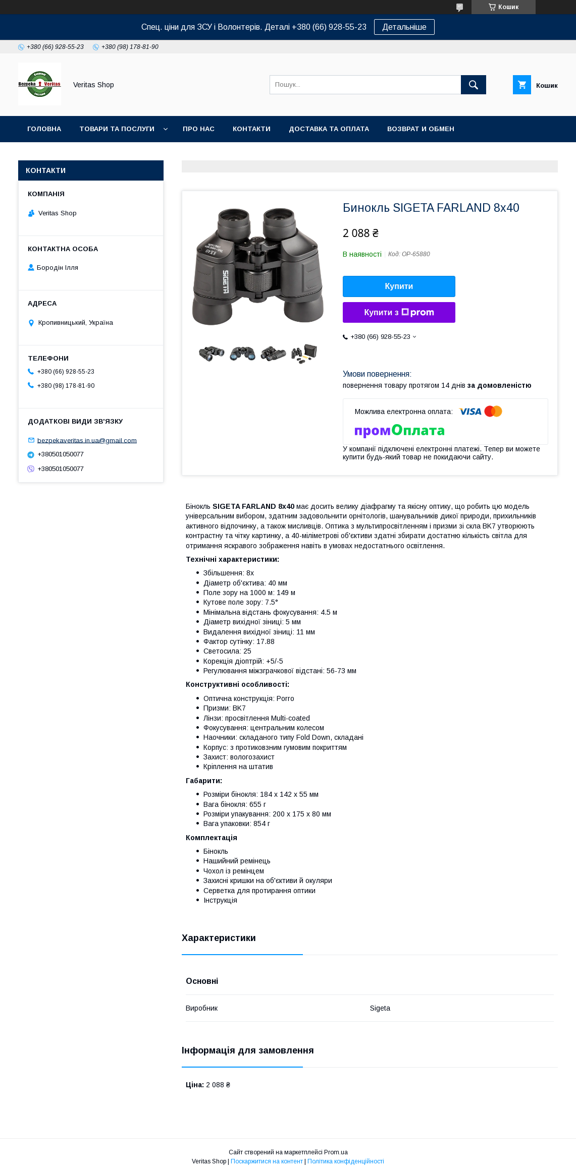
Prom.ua (336, 1152)
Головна (44, 129)
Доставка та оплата (329, 129)
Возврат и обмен (420, 129)
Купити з (399, 312)
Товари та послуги (116, 129)
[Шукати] (473, 84)
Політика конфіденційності (345, 1161)
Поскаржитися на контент (267, 1161)
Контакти (252, 129)
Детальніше (404, 27)
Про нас (199, 129)
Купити (399, 286)
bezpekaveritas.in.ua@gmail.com (87, 440)
